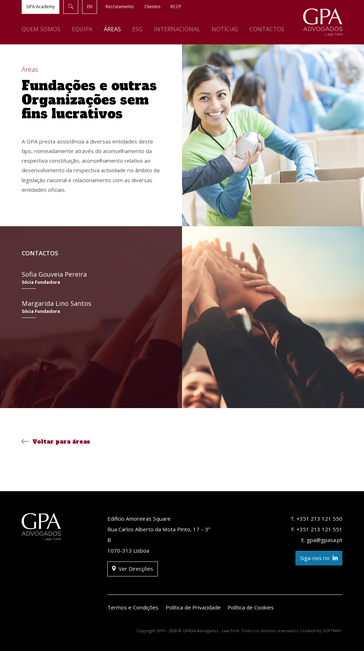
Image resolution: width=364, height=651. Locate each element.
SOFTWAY (331, 630)
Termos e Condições (133, 607)
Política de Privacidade (193, 607)
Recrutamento (120, 7)
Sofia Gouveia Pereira (91, 279)
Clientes (152, 7)
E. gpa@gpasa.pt (321, 539)
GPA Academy (40, 7)
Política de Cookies (251, 607)
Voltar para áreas (56, 441)
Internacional (177, 29)
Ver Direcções (132, 569)
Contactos (267, 29)
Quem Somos (41, 29)
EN (89, 7)
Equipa (82, 29)
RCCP (176, 7)
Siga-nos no (319, 558)
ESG (137, 29)
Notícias (225, 29)
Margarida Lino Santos (91, 308)
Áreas (112, 29)
